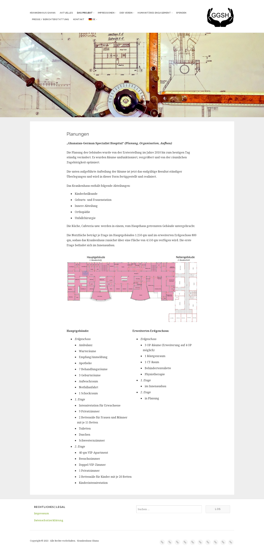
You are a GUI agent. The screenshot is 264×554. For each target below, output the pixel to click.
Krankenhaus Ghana (43, 12)
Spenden (181, 12)
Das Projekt (85, 12)
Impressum (41, 513)
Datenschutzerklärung (48, 520)
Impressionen (106, 12)
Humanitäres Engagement (154, 12)
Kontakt (78, 19)
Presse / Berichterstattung (50, 19)
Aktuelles (66, 12)
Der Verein (126, 12)
